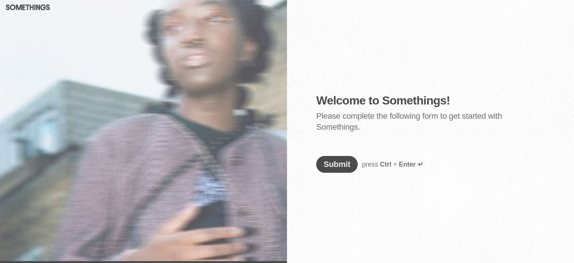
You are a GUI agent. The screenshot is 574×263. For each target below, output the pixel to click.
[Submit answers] (337, 164)
